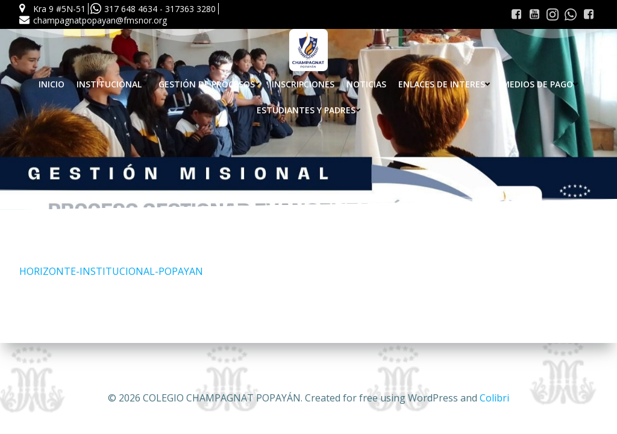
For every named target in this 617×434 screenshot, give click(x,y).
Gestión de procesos (209, 84)
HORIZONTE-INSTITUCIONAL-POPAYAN (111, 271)
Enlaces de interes (444, 84)
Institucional (111, 84)
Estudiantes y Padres (308, 110)
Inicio (51, 84)
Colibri (494, 397)
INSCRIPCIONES (303, 84)
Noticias (366, 84)
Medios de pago (540, 84)
